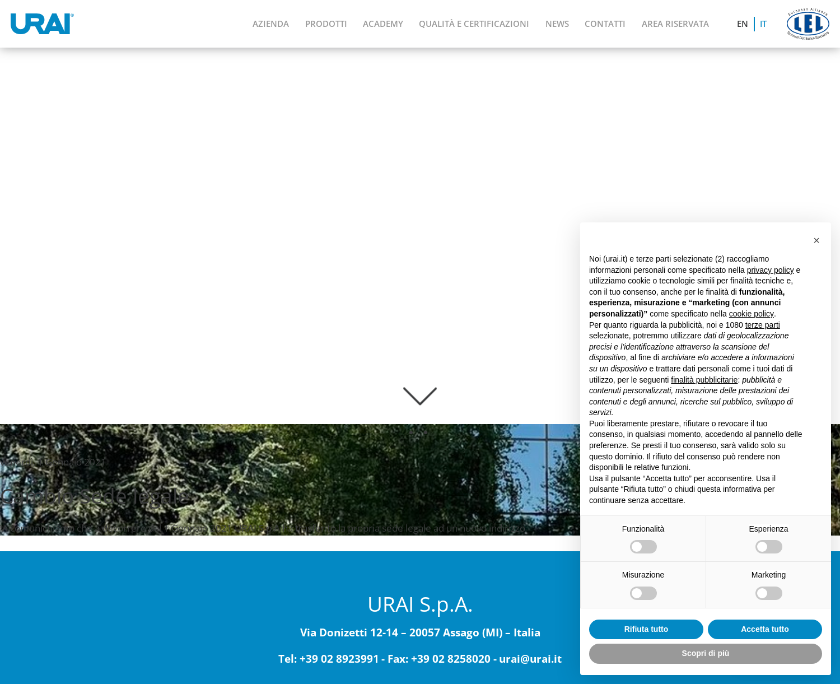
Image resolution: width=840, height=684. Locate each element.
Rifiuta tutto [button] (646, 629)
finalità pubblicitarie (704, 379)
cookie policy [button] (751, 313)
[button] (816, 240)
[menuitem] (743, 24)
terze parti (762, 324)
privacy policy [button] (770, 270)
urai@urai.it (530, 659)
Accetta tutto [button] (765, 629)
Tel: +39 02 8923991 (328, 659)
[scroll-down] (420, 391)
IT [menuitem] (763, 24)
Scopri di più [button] (706, 653)
